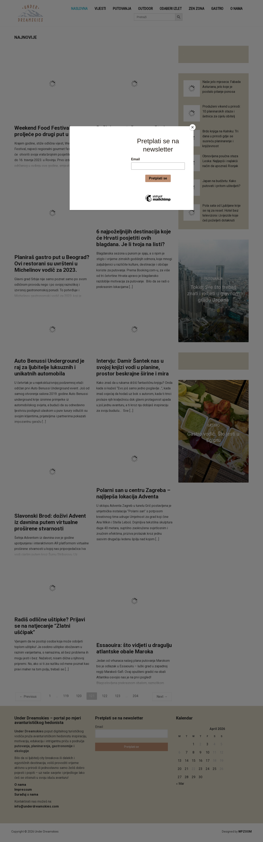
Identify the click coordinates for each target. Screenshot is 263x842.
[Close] (192, 127)
